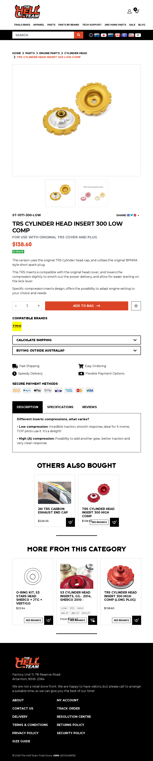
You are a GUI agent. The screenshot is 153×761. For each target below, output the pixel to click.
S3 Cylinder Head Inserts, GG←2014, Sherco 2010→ (75, 596)
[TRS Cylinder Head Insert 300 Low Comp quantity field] (27, 305)
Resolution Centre (74, 716)
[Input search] (43, 35)
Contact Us (22, 708)
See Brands (99, 522)
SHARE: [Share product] (126, 215)
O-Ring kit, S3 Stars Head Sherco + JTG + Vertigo (29, 598)
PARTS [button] (51, 24)
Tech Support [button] (92, 24)
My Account (68, 700)
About (18, 700)
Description (27, 407)
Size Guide (21, 741)
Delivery (20, 716)
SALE (132, 24)
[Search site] (78, 35)
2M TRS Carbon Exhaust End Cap (53, 510)
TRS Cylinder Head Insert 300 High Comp (98, 512)
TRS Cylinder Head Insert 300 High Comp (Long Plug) (120, 596)
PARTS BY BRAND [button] (68, 24)
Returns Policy (70, 725)
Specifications (60, 407)
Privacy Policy (25, 733)
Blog (141, 24)
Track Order (68, 708)
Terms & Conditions (30, 725)
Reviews (89, 407)
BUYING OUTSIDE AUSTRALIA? (76, 350)
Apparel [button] (38, 24)
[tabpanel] (55, 500)
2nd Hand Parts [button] (115, 24)
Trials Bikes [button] (22, 24)
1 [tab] (76, 535)
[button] (136, 305)
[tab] (27, 407)
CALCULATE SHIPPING (76, 340)
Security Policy (71, 733)
